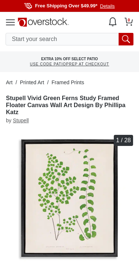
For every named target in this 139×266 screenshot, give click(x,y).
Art (9, 82)
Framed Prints (68, 82)
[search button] (126, 39)
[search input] (69, 39)
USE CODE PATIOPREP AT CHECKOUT (69, 64)
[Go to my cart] (129, 22)
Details (107, 6)
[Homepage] (43, 22)
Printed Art (32, 82)
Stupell (21, 120)
